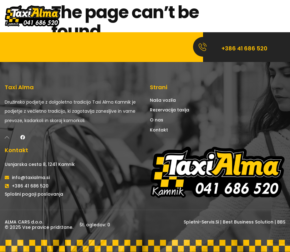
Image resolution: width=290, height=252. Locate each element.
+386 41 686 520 (244, 48)
